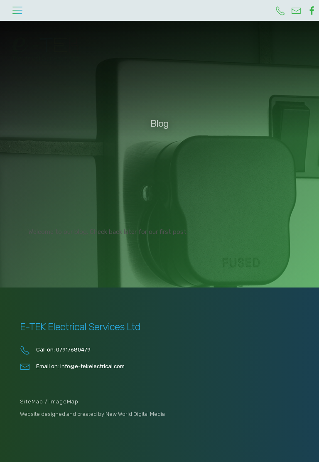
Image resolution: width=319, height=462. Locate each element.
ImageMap (64, 401)
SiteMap (32, 401)
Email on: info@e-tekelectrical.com (72, 367)
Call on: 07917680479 (55, 350)
